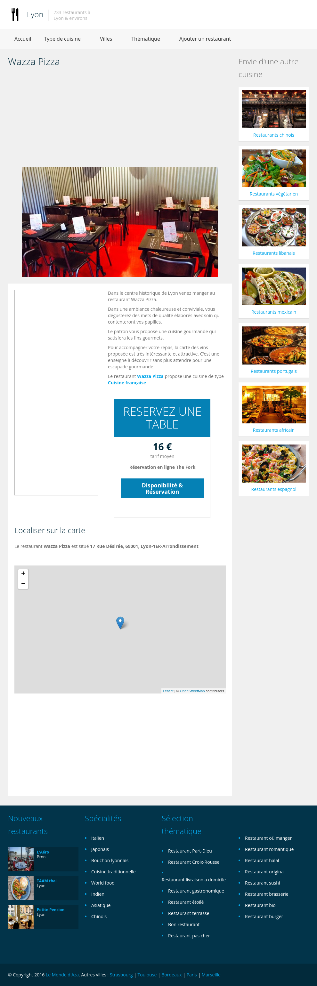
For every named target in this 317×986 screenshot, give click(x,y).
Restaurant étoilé (186, 902)
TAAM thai (47, 881)
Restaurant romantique (269, 849)
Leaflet (168, 691)
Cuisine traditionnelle (113, 872)
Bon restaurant (183, 924)
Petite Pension (50, 909)
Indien (97, 894)
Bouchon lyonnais (109, 860)
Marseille (211, 975)
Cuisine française (127, 383)
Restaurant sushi (262, 883)
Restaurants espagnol (274, 489)
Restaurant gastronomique (196, 891)
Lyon (35, 14)
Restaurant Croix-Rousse (193, 862)
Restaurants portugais (274, 371)
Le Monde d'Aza (62, 975)
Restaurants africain (274, 430)
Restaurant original (265, 872)
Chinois (99, 916)
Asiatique (100, 905)
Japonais (100, 849)
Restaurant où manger (268, 838)
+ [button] (23, 574)
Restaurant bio (260, 905)
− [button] (23, 584)
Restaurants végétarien (274, 194)
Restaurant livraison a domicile (194, 880)
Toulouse (147, 975)
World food (103, 883)
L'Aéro (43, 852)
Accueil (22, 38)
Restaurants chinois (273, 135)
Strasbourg (121, 975)
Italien (97, 838)
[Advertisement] (120, 119)
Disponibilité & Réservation (162, 488)
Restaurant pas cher (189, 936)
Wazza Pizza (150, 376)
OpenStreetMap (192, 691)
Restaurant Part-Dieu (190, 851)
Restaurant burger (264, 916)
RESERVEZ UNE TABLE (162, 418)
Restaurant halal (262, 860)
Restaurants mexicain (273, 312)
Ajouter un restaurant (205, 38)
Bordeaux (171, 975)
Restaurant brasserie (267, 894)
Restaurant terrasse (188, 913)
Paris (192, 975)
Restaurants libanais (274, 253)
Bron (41, 857)
